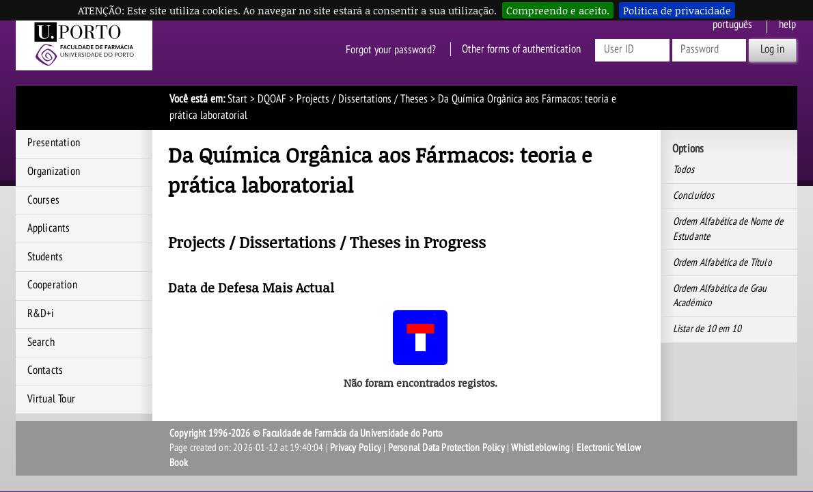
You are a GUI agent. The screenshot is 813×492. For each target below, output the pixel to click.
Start (237, 99)
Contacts (45, 370)
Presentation (53, 143)
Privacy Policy (355, 447)
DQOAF (272, 99)
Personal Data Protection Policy (446, 447)
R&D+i (41, 313)
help (787, 24)
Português (732, 24)
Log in (772, 49)
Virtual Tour (51, 399)
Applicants (48, 228)
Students (45, 257)
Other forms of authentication (521, 49)
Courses (43, 200)
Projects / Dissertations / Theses (362, 99)
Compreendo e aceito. (557, 10)
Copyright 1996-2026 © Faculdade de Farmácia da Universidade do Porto (306, 433)
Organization (53, 171)
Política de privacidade (677, 10)
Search (41, 342)
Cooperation (52, 285)
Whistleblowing (540, 447)
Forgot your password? (391, 49)
